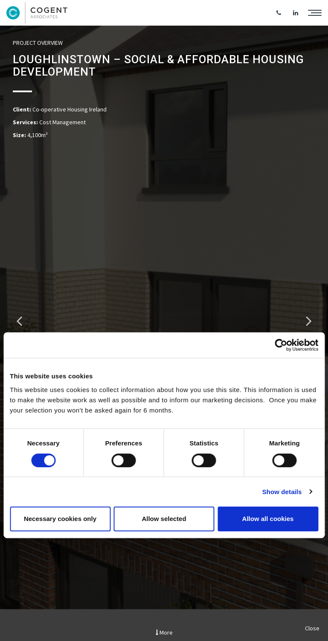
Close (312, 628)
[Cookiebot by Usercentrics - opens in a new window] (281, 345)
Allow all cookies (268, 518)
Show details (282, 491)
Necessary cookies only (60, 518)
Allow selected (164, 518)
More (164, 632)
